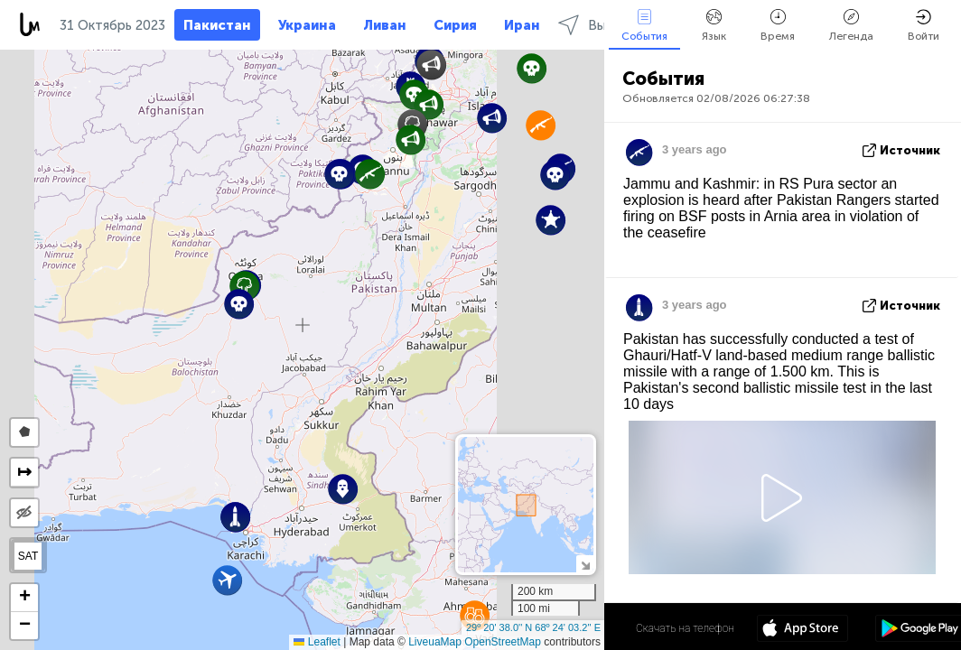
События (644, 25)
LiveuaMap (435, 642)
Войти (923, 25)
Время (777, 25)
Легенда (851, 25)
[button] (431, 64)
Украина (307, 25)
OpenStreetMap (502, 642)
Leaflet (317, 642)
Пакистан (217, 25)
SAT (28, 556)
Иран (522, 25)
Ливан (384, 25)
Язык (714, 25)
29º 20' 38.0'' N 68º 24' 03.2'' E (533, 627)
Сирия (455, 25)
